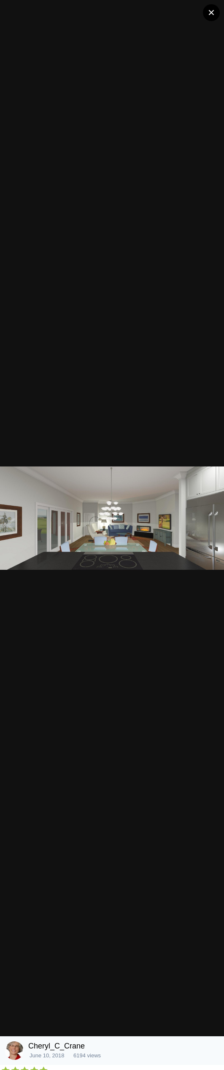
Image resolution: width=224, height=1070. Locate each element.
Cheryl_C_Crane (56, 1046)
